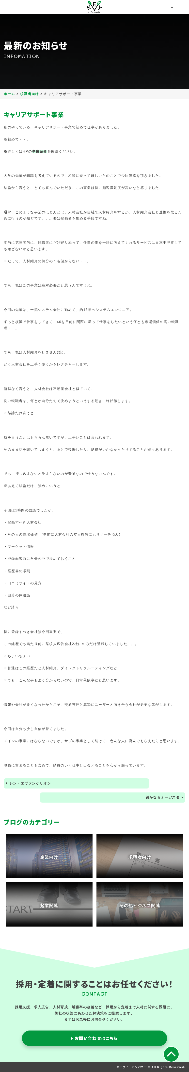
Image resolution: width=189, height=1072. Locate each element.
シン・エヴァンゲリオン (30, 783)
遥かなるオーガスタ (163, 797)
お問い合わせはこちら (94, 1038)
